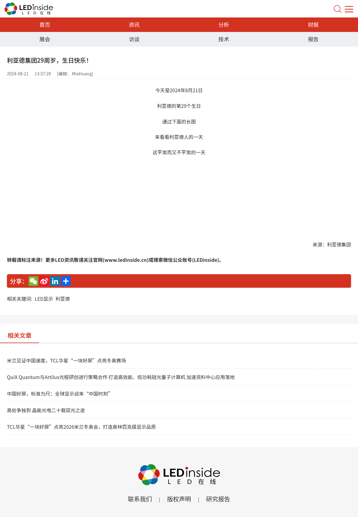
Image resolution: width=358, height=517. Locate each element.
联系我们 (140, 498)
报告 (313, 39)
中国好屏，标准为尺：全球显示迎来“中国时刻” (60, 393)
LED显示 (44, 298)
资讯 (134, 24)
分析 (223, 24)
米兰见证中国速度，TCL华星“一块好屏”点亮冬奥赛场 (66, 360)
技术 (223, 39)
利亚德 (63, 298)
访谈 (134, 39)
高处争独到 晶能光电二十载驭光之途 (46, 410)
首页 (44, 24)
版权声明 (179, 498)
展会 (44, 39)
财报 (313, 24)
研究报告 (218, 498)
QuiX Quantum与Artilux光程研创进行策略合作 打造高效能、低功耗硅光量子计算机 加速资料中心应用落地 (120, 377)
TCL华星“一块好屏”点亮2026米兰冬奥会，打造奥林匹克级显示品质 (81, 426)
